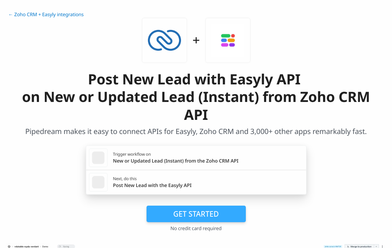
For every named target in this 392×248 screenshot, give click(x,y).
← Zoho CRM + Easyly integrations (46, 14)
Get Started (196, 214)
